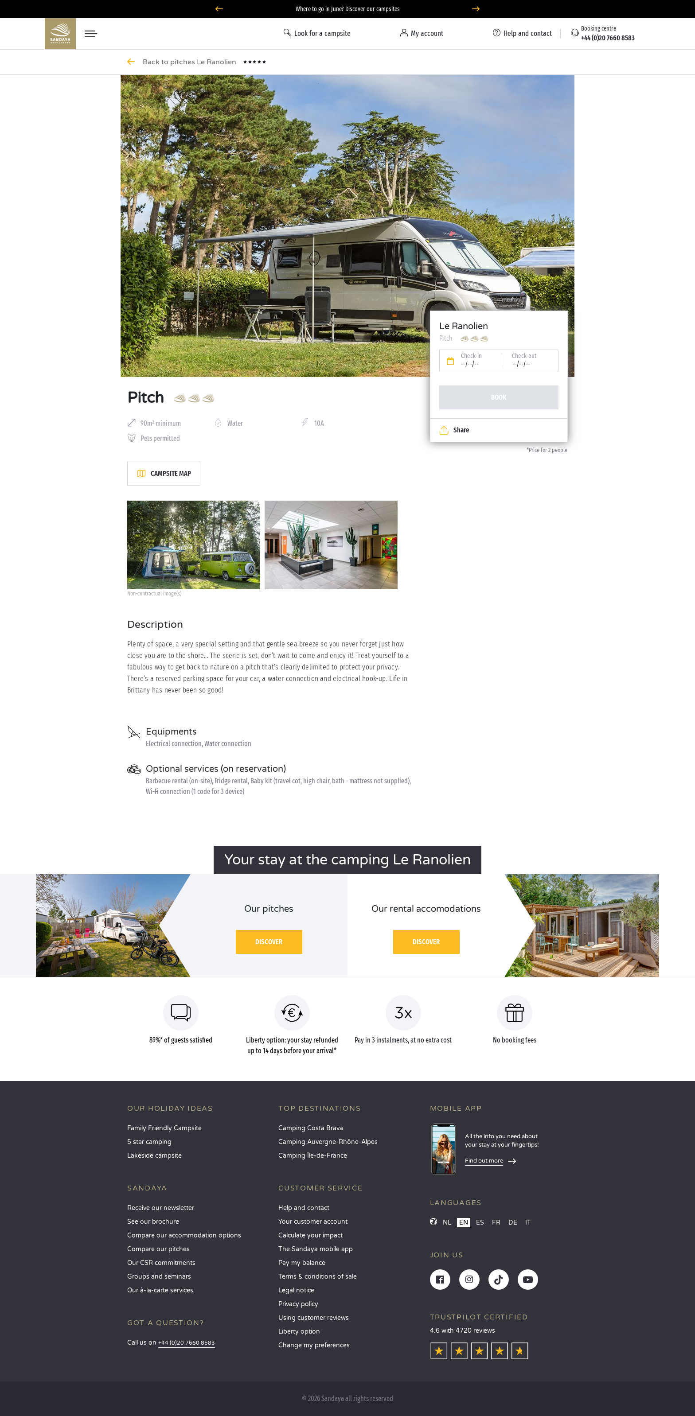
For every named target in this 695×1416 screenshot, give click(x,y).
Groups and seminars (159, 1276)
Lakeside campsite (154, 1155)
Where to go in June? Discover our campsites (348, 9)
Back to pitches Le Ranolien (190, 62)
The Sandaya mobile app (315, 1249)
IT (528, 1222)
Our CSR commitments (161, 1263)
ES (480, 1222)
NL (447, 1222)
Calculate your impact (310, 1235)
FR (496, 1222)
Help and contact (303, 1208)
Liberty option (299, 1331)
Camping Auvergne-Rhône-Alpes (328, 1142)
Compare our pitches (158, 1249)
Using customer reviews (313, 1318)
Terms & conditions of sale (317, 1276)
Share (454, 430)
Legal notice (296, 1290)
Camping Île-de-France (312, 1155)
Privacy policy (298, 1304)
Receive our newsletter (160, 1208)
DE (512, 1222)
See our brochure (153, 1221)
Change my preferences (314, 1345)
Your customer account (313, 1221)
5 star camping (149, 1142)
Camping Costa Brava (310, 1128)
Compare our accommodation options (184, 1235)
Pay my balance (301, 1263)
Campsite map (164, 473)
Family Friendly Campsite (164, 1128)
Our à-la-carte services (160, 1290)
